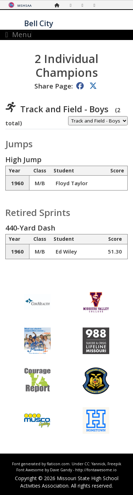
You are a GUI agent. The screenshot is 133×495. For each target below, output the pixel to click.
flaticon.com (58, 463)
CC (86, 463)
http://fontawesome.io (96, 469)
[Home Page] (59, 5)
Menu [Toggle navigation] (19, 35)
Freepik (114, 463)
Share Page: (53, 85)
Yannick (98, 463)
